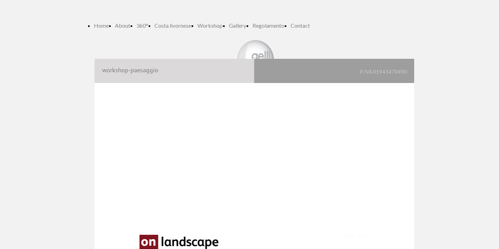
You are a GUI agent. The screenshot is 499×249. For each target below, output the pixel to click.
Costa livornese (172, 25)
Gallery (237, 25)
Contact (300, 25)
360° (142, 25)
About (122, 25)
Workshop (210, 25)
